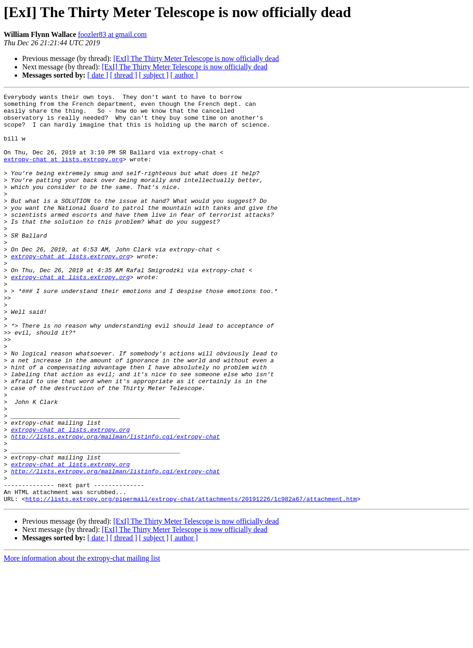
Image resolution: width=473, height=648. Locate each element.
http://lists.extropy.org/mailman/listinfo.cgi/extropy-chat (115, 505)
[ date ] (97, 75)
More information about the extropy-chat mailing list (82, 640)
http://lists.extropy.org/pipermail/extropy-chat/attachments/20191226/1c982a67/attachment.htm (191, 580)
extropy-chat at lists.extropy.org (63, 173)
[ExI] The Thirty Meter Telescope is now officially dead (196, 58)
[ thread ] (123, 75)
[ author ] (184, 75)
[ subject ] (154, 75)
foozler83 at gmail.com (112, 34)
